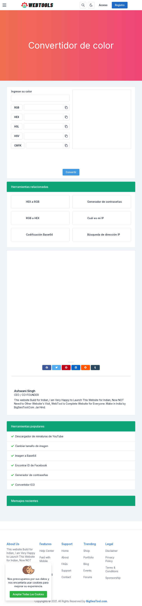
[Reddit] (85, 367)
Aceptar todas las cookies (28, 594)
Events (87, 570)
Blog (86, 563)
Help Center (47, 550)
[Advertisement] (71, 30)
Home (65, 550)
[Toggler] (4, 5)
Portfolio (88, 557)
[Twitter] (56, 367)
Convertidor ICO (25, 484)
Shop (86, 550)
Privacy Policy (109, 559)
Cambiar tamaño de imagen (31, 446)
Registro (119, 5)
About (65, 557)
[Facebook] (46, 367)
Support (66, 570)
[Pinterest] (66, 367)
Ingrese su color (21, 91)
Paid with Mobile (45, 559)
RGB (16, 107)
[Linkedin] (75, 367)
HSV (16, 136)
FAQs (64, 563)
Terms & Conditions (111, 569)
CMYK (17, 145)
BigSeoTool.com (96, 601)
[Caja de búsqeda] (83, 5)
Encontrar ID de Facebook (31, 465)
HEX (16, 117)
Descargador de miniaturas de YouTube (39, 436)
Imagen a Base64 (25, 455)
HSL (16, 126)
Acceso (103, 5)
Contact (66, 577)
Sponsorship (113, 577)
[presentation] (71, 159)
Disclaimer (111, 550)
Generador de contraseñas (31, 475)
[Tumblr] (95, 367)
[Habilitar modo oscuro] (91, 5)
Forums (87, 577)
